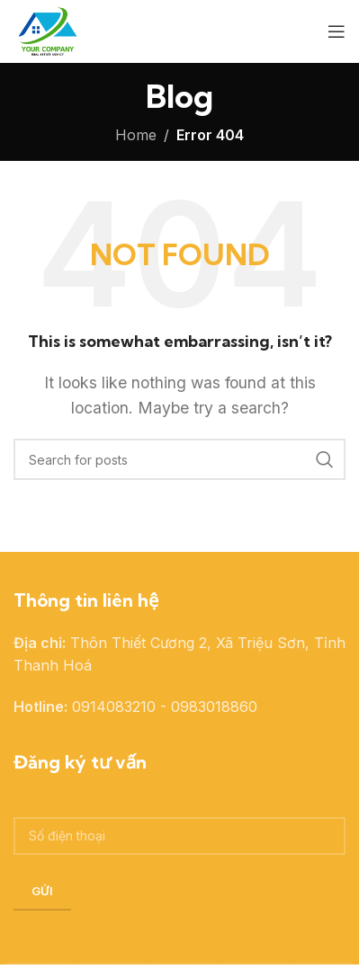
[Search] (179, 459)
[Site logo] (46, 30)
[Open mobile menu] (337, 31)
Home (136, 135)
